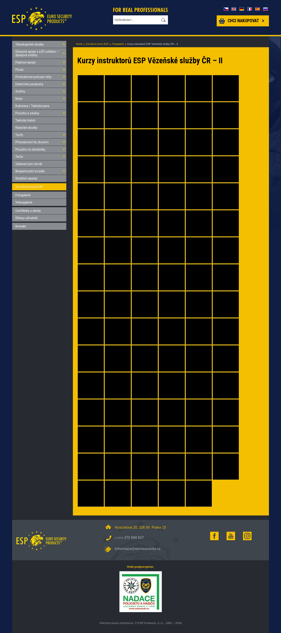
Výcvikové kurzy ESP (97, 44)
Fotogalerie (118, 44)
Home (79, 44)
